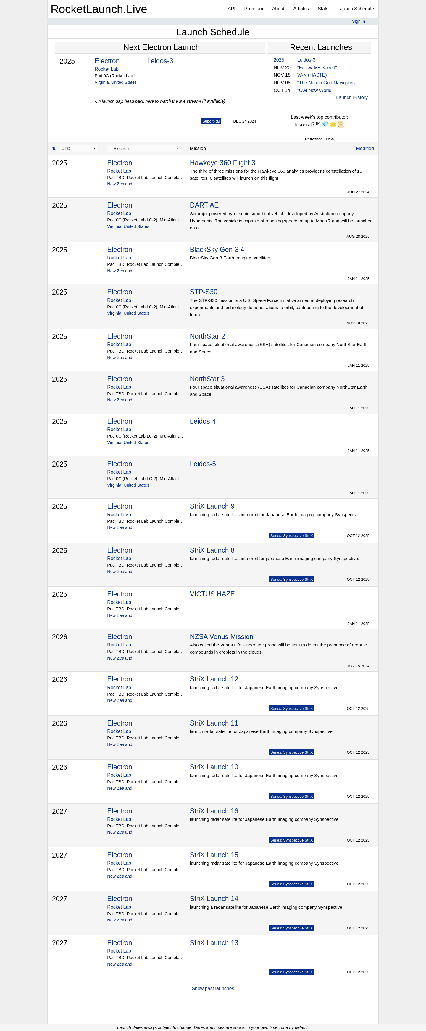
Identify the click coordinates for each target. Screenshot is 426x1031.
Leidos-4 (203, 421)
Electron (107, 61)
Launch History (352, 97)
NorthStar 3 (207, 379)
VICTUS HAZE (212, 594)
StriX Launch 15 (214, 855)
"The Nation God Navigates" (326, 82)
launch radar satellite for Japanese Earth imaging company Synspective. (262, 731)
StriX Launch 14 (214, 899)
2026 (59, 637)
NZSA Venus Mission (222, 637)
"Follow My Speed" (317, 67)
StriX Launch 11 (214, 723)
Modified (365, 148)
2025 (67, 61)
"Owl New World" (315, 90)
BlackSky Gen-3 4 (217, 249)
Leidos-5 (203, 464)
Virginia (102, 82)
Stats (323, 8)
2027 (59, 811)
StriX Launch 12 (214, 679)
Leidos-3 (160, 61)
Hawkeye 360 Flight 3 (222, 163)
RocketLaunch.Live (99, 9)
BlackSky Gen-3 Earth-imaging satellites (230, 257)
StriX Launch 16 (214, 811)
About (278, 8)
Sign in (358, 21)
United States (124, 82)
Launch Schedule (355, 8)
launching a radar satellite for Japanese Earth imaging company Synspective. (266, 907)
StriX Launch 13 (214, 943)
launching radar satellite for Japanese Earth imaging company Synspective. (265, 687)
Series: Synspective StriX (291, 535)
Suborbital (211, 121)
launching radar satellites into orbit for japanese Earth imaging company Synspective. (274, 558)
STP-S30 (203, 292)
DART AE (204, 205)
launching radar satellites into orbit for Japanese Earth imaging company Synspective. (275, 514)
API (231, 8)
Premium (253, 8)
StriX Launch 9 (212, 506)
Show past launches (213, 988)
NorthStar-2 (207, 336)
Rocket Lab (107, 69)
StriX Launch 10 (214, 767)
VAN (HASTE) (312, 75)
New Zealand (119, 183)
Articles (301, 8)
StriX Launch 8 (212, 550)
